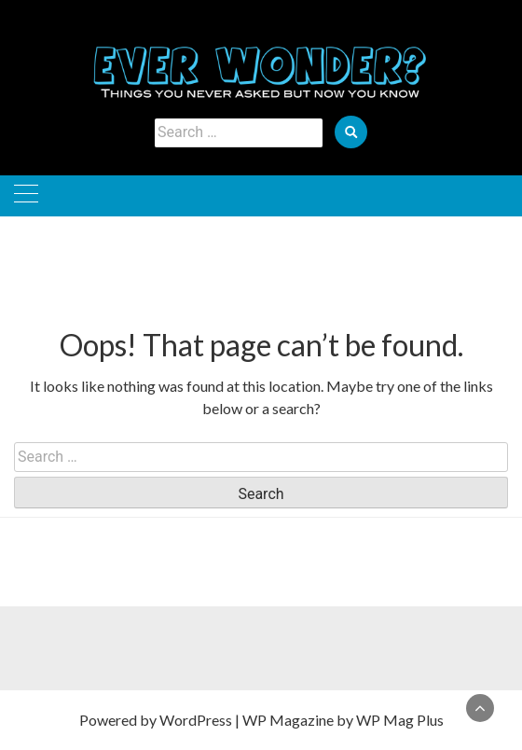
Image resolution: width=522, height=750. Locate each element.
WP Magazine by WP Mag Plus (343, 720)
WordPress (195, 720)
